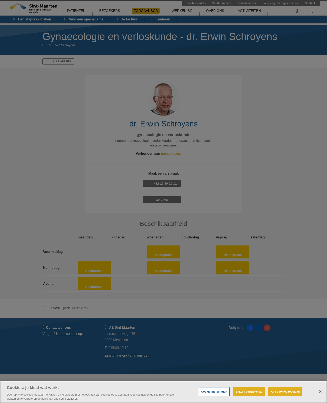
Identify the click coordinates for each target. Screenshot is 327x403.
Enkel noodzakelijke (249, 391)
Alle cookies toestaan (285, 391)
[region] (163, 392)
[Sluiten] (320, 391)
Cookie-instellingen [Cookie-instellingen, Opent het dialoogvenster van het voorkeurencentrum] (214, 391)
